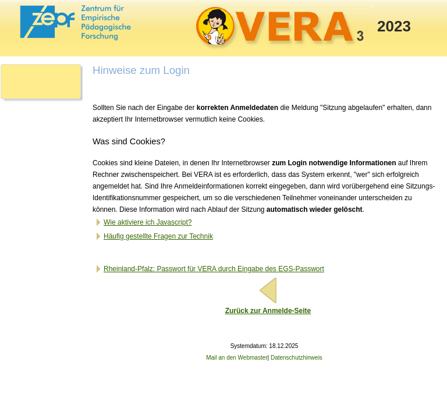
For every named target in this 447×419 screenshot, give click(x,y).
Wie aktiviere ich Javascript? (142, 222)
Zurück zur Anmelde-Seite (268, 311)
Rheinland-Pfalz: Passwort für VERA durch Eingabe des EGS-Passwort (209, 269)
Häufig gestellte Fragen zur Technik (153, 236)
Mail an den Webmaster (236, 357)
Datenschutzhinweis (296, 357)
